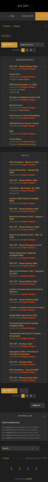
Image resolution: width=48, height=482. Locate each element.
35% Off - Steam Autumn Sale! (23, 209)
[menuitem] (11, 16)
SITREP (22, 90)
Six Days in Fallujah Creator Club (24, 97)
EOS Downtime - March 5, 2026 (24, 162)
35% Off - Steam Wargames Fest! (25, 245)
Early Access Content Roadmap (24, 115)
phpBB (29, 479)
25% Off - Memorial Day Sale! (23, 377)
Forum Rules (15, 139)
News (6, 36)
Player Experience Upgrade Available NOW (22, 254)
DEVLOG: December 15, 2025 (23, 84)
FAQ (11, 131)
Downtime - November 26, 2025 (24, 188)
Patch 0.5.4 (14, 74)
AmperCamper (28, 69)
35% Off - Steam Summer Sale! (24, 227)
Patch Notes (24, 79)
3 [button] (30, 50)
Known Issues (16, 105)
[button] (34, 50)
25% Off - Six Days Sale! (20, 344)
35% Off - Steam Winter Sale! (23, 180)
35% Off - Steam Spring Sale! (23, 66)
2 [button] (27, 50)
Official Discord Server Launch (24, 123)
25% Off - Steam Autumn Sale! (23, 299)
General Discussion (27, 144)
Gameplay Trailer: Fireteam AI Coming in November (23, 352)
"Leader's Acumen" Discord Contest (26, 307)
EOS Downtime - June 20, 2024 (24, 370)
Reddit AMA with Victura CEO (23, 315)
